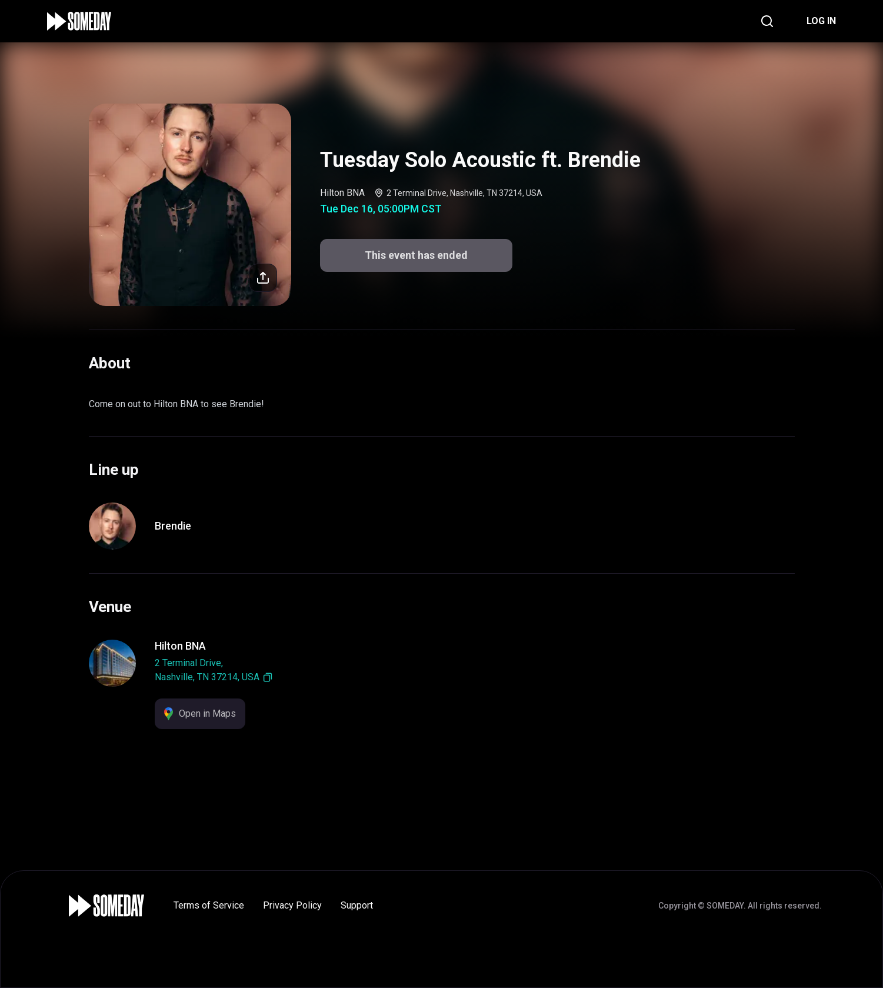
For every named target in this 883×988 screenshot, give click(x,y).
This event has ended (416, 255)
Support (357, 905)
